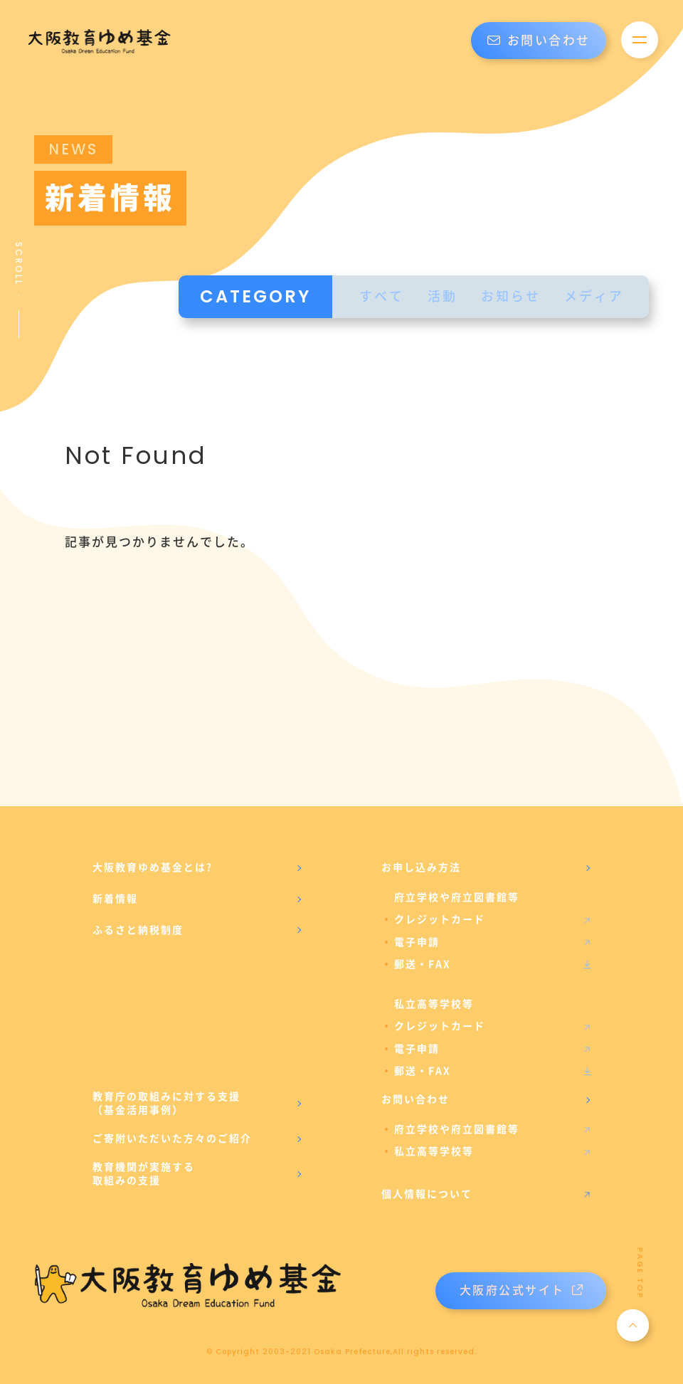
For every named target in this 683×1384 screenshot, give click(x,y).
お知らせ (511, 296)
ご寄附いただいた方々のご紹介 (172, 1138)
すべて (381, 296)
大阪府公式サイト (521, 1290)
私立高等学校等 (434, 1151)
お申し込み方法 (421, 867)
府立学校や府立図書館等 (456, 1129)
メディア (594, 296)
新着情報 (115, 899)
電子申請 (417, 942)
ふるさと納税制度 (138, 930)
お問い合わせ (539, 40)
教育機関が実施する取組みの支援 (143, 1174)
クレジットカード (439, 919)
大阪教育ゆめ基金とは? (152, 867)
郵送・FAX (422, 964)
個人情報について (426, 1194)
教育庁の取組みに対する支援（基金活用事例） (166, 1104)
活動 (442, 296)
